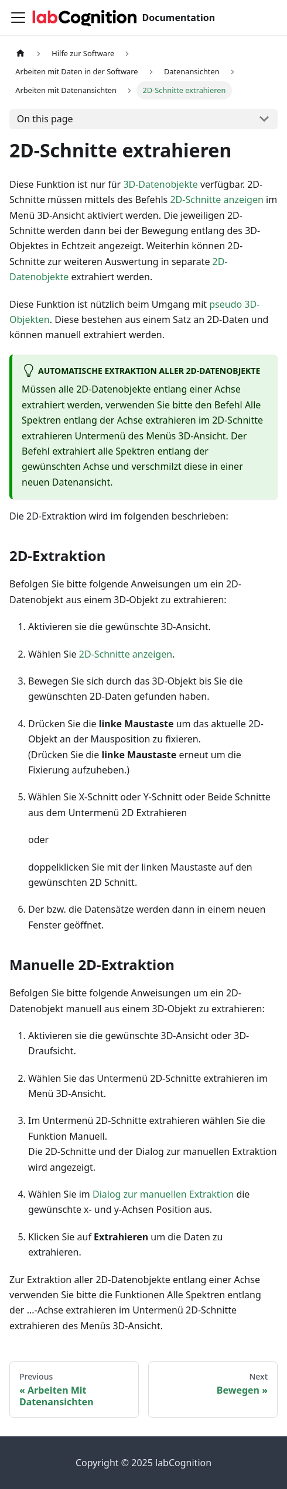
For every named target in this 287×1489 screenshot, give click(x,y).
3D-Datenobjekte (160, 184)
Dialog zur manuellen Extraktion (163, 1194)
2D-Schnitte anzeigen (216, 199)
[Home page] (20, 53)
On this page (45, 118)
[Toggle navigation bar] (18, 17)
